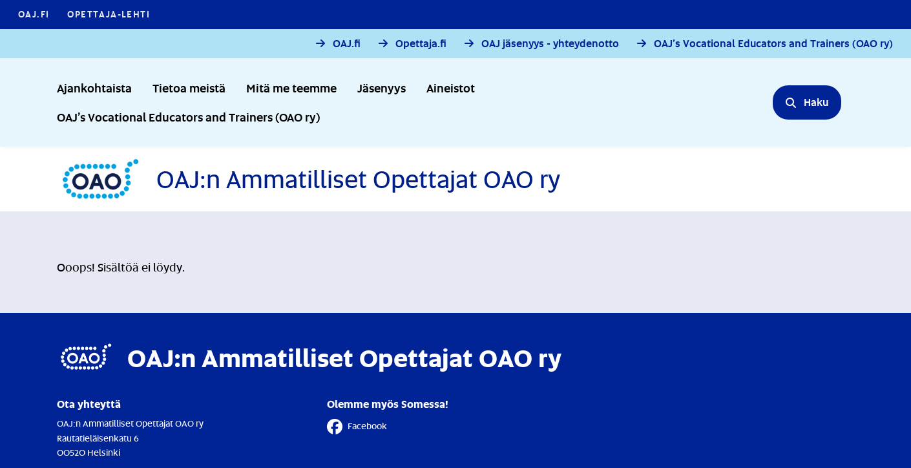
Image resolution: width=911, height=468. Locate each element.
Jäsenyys (381, 88)
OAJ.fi (347, 43)
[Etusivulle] (308, 179)
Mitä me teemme (291, 88)
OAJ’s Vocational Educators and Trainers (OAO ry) (773, 43)
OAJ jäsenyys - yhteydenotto (550, 43)
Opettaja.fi (420, 43)
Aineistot (450, 88)
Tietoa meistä (188, 88)
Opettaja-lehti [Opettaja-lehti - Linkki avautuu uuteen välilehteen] (108, 14)
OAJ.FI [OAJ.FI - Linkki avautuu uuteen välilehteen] (33, 14)
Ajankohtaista (94, 88)
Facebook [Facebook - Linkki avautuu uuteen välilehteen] (357, 426)
